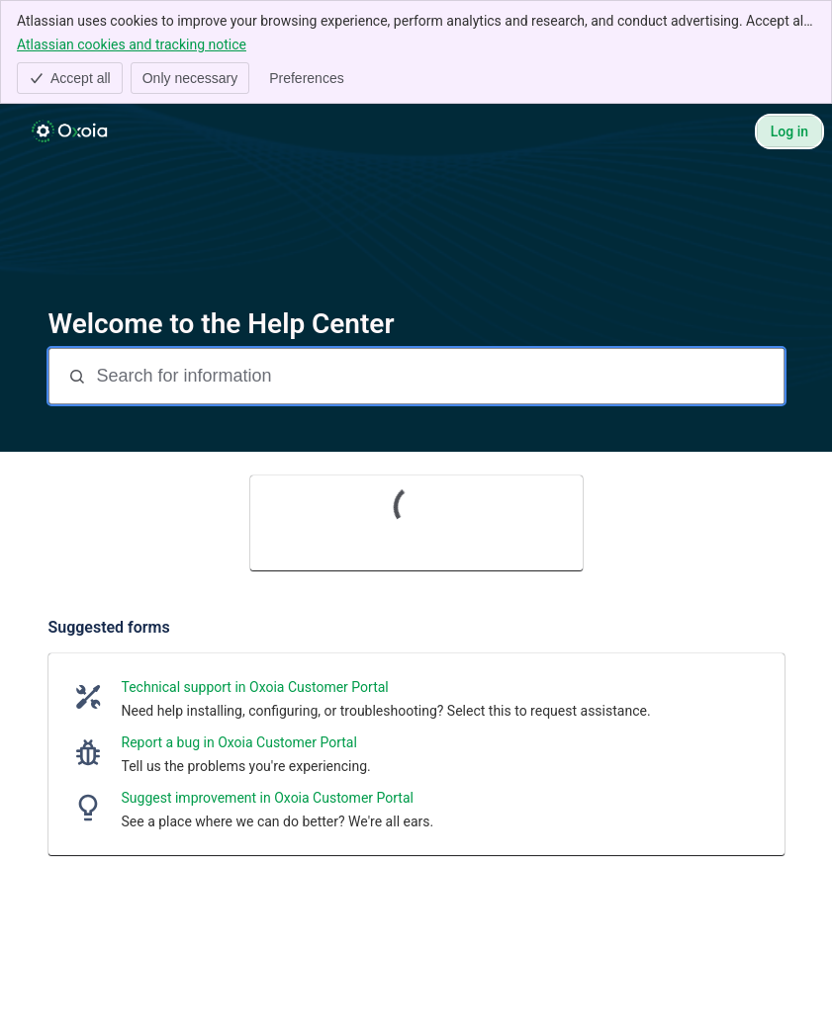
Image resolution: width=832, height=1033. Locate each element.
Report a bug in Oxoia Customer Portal (239, 742)
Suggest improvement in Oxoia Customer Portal (268, 798)
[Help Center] (69, 131)
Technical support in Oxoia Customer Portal (255, 687)
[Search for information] (438, 376)
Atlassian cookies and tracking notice (131, 43)
